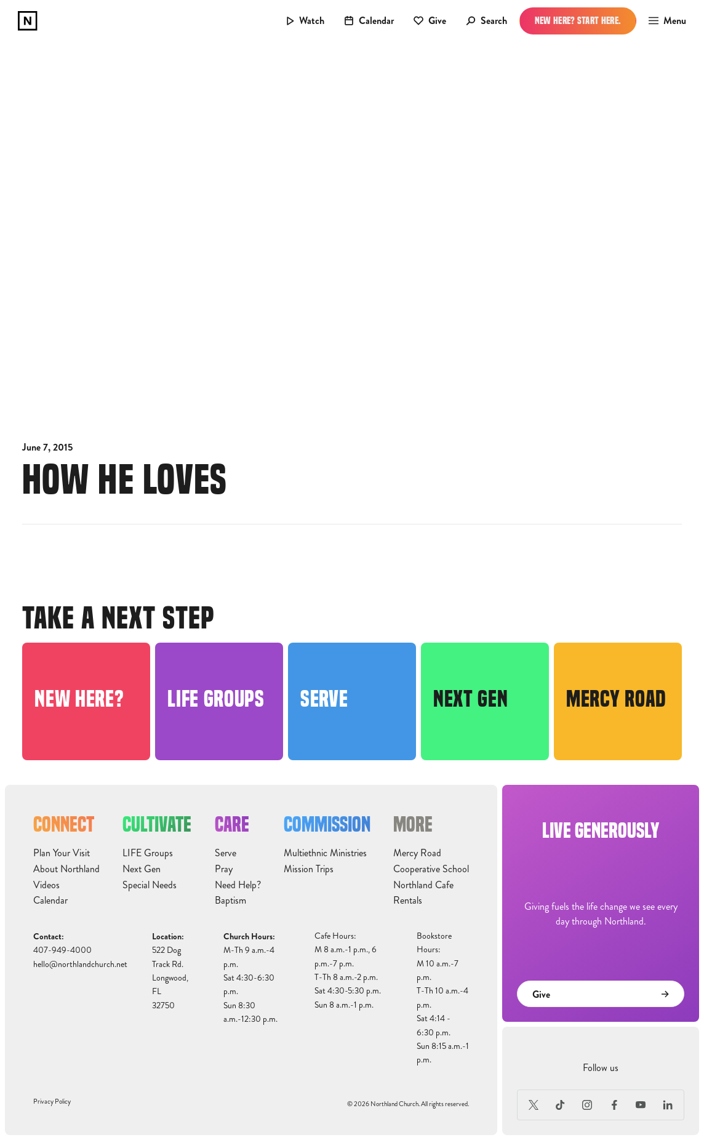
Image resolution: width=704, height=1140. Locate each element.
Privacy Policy (52, 1101)
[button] (663, 21)
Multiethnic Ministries (325, 853)
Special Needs (149, 885)
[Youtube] (641, 1105)
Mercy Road (417, 853)
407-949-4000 (62, 950)
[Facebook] (614, 1105)
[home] (28, 21)
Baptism (230, 900)
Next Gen (141, 869)
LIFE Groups (147, 853)
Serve (225, 853)
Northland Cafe (423, 885)
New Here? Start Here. (578, 20)
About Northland (66, 869)
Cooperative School (431, 869)
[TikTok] (560, 1105)
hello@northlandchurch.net (80, 964)
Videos (46, 885)
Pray (224, 869)
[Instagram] (587, 1105)
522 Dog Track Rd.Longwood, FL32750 (170, 977)
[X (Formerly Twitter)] (533, 1105)
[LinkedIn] (667, 1105)
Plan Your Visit (61, 853)
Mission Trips (309, 869)
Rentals (407, 900)
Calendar (50, 900)
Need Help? (238, 885)
